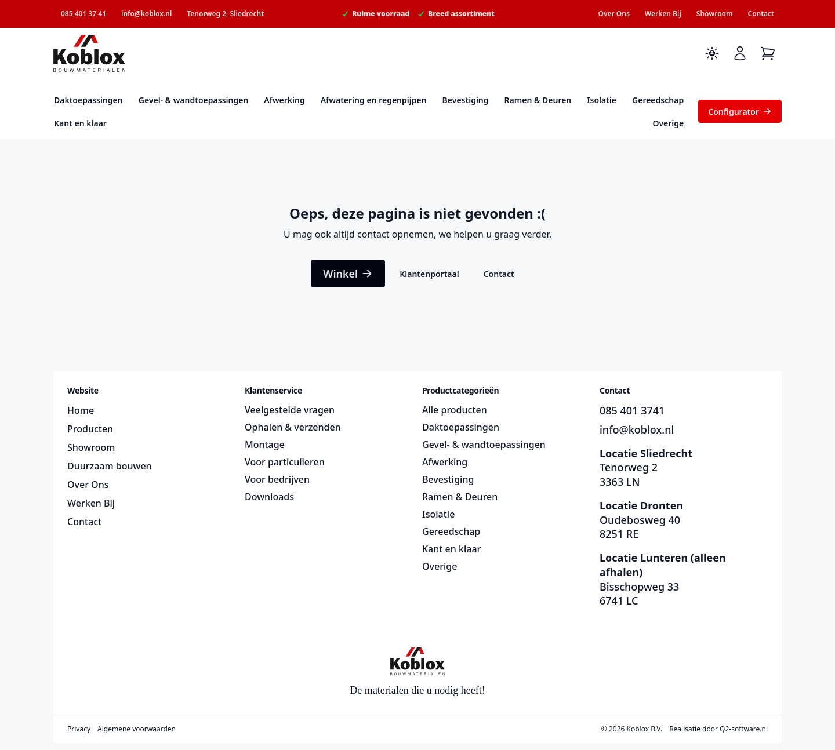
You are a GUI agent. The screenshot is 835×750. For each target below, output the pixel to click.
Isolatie (601, 99)
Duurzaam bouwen (109, 466)
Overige (668, 123)
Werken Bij (663, 14)
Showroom (714, 14)
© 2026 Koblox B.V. (631, 729)
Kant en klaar (80, 123)
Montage (265, 444)
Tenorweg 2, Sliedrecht (225, 14)
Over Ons (613, 14)
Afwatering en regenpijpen (374, 99)
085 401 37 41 (83, 14)
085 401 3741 (632, 410)
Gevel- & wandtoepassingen (194, 99)
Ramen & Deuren (538, 99)
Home (80, 410)
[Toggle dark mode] (712, 53)
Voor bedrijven (277, 479)
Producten (90, 429)
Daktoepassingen (88, 99)
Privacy (78, 729)
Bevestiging (465, 99)
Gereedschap (658, 99)
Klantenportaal (429, 273)
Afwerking (284, 99)
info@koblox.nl (146, 14)
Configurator (740, 111)
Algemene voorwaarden (136, 729)
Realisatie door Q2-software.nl (718, 729)
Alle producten (454, 409)
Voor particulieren (285, 462)
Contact (760, 14)
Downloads (269, 496)
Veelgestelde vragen (290, 409)
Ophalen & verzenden (293, 427)
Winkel (348, 274)
